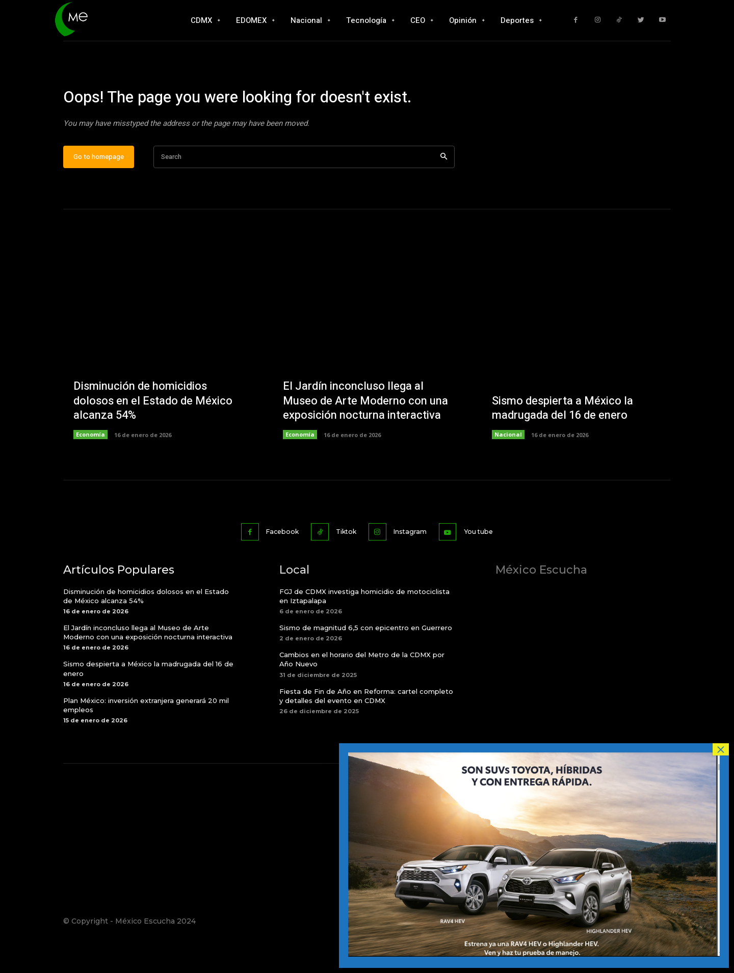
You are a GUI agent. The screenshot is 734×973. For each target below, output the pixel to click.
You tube (488, 563)
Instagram (414, 563)
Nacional (508, 467)
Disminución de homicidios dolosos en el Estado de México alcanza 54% (152, 432)
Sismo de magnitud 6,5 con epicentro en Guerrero (365, 659)
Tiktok (344, 563)
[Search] (444, 189)
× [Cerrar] (720, 749)
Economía (90, 467)
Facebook (274, 563)
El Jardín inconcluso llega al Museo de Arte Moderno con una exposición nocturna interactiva (365, 432)
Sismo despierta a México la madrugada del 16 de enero (562, 440)
